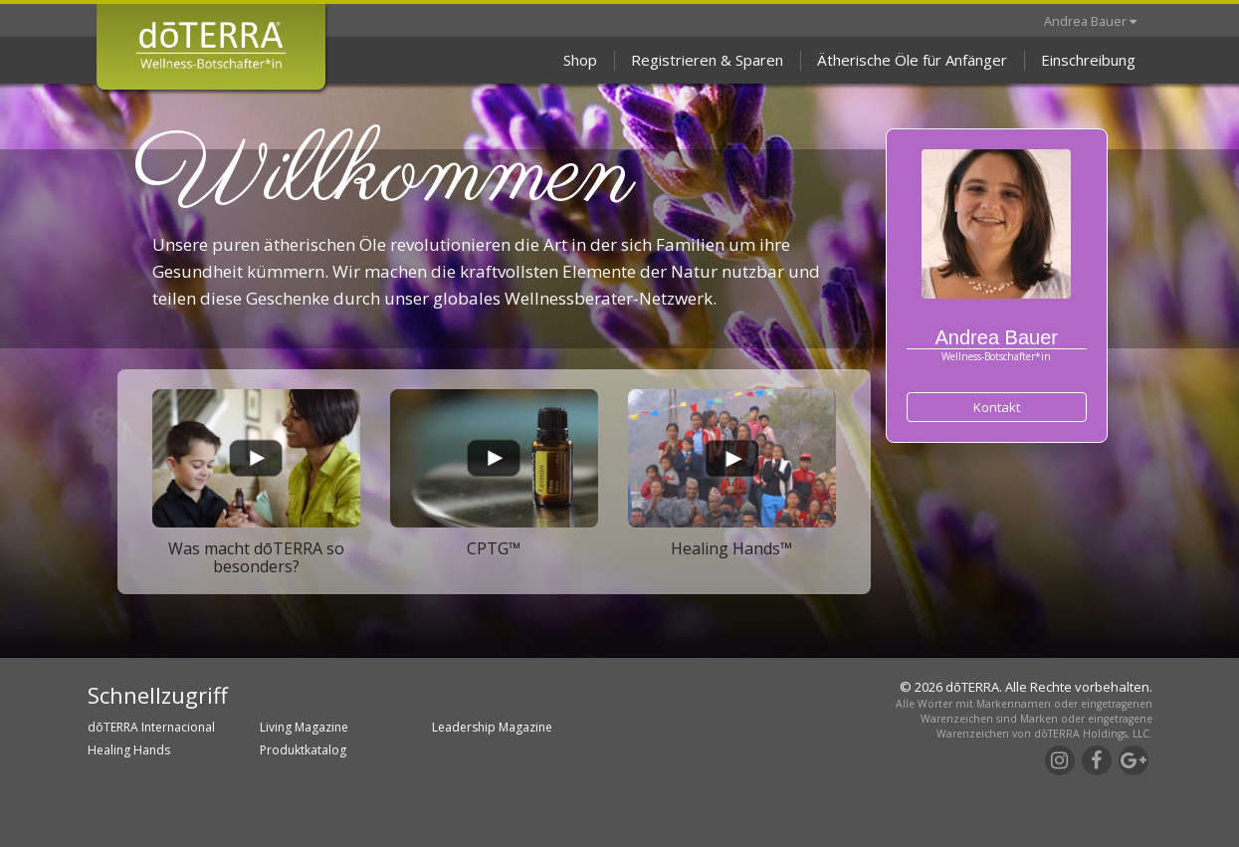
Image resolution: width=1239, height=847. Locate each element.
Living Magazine (304, 727)
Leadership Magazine (492, 727)
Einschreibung (1088, 60)
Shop (580, 60)
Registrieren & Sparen (707, 60)
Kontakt (996, 407)
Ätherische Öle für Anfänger (912, 60)
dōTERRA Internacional (151, 727)
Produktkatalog (303, 749)
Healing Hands (129, 749)
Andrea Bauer (1090, 21)
